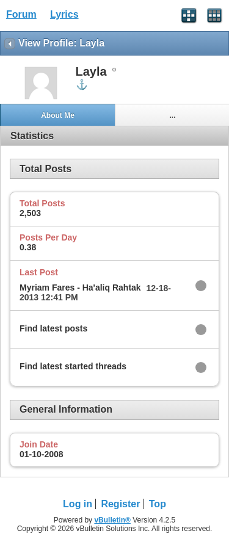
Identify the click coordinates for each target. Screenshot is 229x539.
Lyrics (64, 14)
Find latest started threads (73, 366)
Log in (77, 504)
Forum (21, 14)
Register (120, 504)
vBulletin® (112, 520)
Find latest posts (53, 328)
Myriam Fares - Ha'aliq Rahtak (80, 287)
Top (157, 504)
